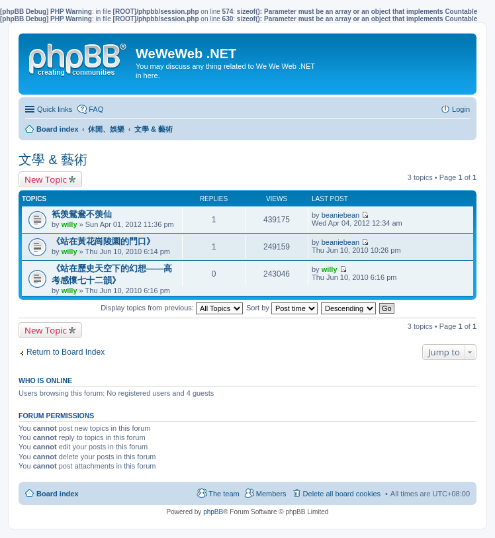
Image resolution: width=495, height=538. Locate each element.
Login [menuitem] (461, 109)
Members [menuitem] (271, 494)
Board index (57, 494)
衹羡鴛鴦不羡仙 (82, 214)
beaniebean (341, 215)
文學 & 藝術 (53, 159)
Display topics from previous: (172, 308)
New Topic (45, 179)
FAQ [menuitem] (96, 109)
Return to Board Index (65, 352)
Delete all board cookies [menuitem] (342, 494)
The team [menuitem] (223, 494)
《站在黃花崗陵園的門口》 (103, 241)
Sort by (282, 308)
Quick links (54, 109)
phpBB (213, 512)
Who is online (45, 380)
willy (69, 224)
